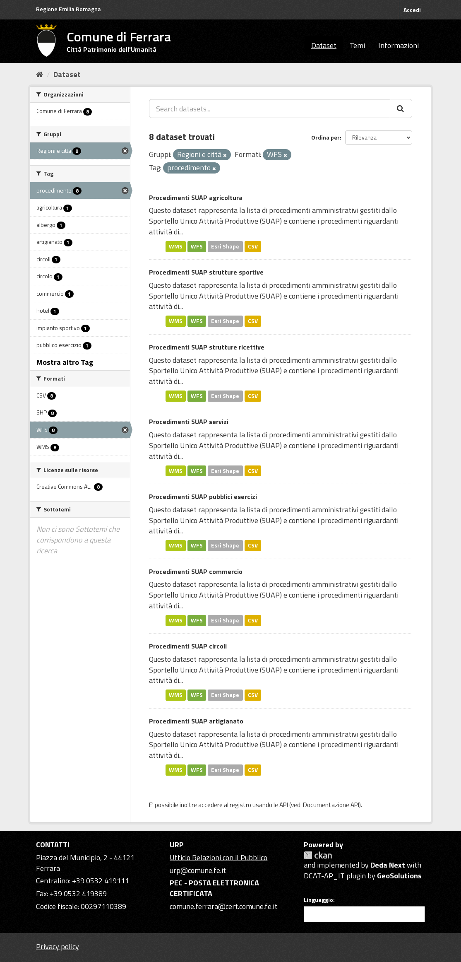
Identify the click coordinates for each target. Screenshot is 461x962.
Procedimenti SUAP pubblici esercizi (203, 496)
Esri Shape (225, 246)
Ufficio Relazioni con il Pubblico (218, 857)
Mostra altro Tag (64, 362)
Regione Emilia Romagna (68, 9)
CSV (253, 246)
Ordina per (325, 137)
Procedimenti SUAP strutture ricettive (206, 347)
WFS (197, 246)
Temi (357, 45)
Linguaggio (318, 900)
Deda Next (387, 864)
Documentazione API (331, 805)
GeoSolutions (399, 875)
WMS (175, 246)
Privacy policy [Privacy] (57, 946)
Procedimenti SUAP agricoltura (196, 198)
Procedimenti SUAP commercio (196, 571)
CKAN (318, 855)
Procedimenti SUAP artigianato (196, 721)
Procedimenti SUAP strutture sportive (206, 272)
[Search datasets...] (269, 108)
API (283, 805)
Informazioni (398, 45)
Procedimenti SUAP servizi (188, 422)
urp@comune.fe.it (198, 870)
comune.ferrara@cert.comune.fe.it (223, 906)
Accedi (412, 9)
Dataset (323, 45)
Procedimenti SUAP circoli (188, 646)
